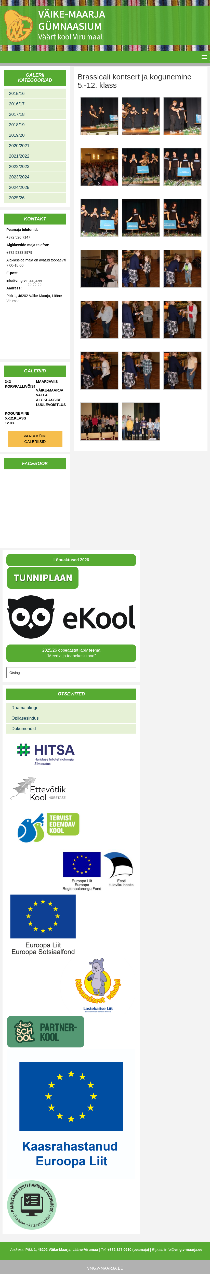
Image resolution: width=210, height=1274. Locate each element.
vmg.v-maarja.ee (105, 1268)
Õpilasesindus (25, 718)
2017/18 (16, 114)
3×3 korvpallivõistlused (20, 384)
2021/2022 (19, 156)
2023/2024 (19, 177)
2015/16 (16, 93)
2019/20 (16, 135)
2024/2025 (19, 187)
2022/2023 (19, 166)
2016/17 (16, 104)
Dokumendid (23, 728)
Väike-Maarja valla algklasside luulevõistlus (51, 397)
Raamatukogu (24, 707)
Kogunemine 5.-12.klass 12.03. (17, 418)
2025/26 (16, 197)
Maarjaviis (47, 382)
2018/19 (16, 124)
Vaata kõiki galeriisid (35, 438)
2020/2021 (19, 145)
